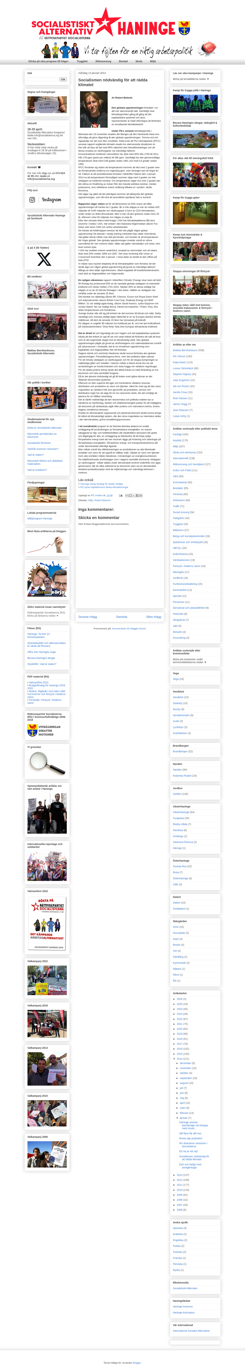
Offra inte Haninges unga (41, 652)
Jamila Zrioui (180, 392)
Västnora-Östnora (183, 842)
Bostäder (178, 488)
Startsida (121, 616)
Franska (177, 1258)
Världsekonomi (181, 560)
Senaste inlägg (87, 616)
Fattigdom (178, 518)
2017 (180, 1043)
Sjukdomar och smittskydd (188, 542)
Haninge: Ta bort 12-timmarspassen (39, 635)
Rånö (176, 974)
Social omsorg (181, 512)
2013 (180, 1175)
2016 (180, 1048)
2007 (180, 1204)
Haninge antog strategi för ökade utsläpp (101, 484)
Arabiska (178, 1234)
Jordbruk (178, 577)
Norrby (177, 709)
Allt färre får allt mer (190, 1133)
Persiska (178, 1264)
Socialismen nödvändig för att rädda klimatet (194, 1158)
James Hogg (180, 404)
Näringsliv (178, 572)
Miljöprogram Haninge (39, 518)
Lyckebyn (178, 727)
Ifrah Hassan (180, 398)
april (182, 1102)
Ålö (175, 980)
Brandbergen (180, 751)
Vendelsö (178, 697)
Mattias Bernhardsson (185, 350)
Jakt (175, 625)
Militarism (178, 530)
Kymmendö (179, 962)
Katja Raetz (179, 362)
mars (183, 1107)
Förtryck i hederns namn (186, 566)
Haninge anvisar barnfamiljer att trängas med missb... (193, 1125)
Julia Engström (181, 380)
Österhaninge (180, 878)
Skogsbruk (179, 619)
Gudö (176, 721)
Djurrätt (177, 596)
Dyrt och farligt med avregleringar (190, 1166)
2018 (180, 1038)
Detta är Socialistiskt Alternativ (44, 427)
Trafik (176, 506)
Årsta (176, 872)
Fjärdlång (178, 956)
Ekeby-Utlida (180, 824)
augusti (184, 1083)
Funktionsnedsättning (185, 583)
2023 (180, 1013)
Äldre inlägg (153, 616)
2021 (180, 1023)
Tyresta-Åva (180, 866)
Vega (176, 679)
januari (184, 1117)
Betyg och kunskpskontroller (189, 536)
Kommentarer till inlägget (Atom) (129, 628)
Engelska (178, 1240)
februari (184, 1113)
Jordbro (177, 793)
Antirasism (179, 500)
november (186, 1068)
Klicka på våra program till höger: (49, 61)
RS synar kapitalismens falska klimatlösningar (104, 487)
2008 (180, 1199)
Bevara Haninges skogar (41, 658)
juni (182, 1092)
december (186, 1063)
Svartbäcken (180, 733)
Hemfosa (178, 830)
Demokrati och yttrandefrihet (189, 607)
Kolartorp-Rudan (182, 775)
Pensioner (178, 602)
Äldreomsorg (103, 61)
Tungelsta (178, 818)
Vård (175, 476)
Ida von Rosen (181, 386)
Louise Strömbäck (183, 368)
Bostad (123, 61)
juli (182, 1088)
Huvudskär (179, 932)
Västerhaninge (181, 812)
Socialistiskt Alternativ (185, 1288)
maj (182, 1098)
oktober (184, 1073)
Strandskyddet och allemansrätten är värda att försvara (46, 645)
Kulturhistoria (180, 554)
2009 (180, 1194)
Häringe (177, 848)
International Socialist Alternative (191, 1330)
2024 (180, 1009)
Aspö (176, 938)
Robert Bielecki (102, 500)
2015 (180, 1053)
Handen (177, 769)
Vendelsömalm (181, 715)
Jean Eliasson (181, 410)
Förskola (178, 494)
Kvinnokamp (180, 482)
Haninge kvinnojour (184, 1312)
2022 (180, 1019)
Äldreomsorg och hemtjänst (188, 464)
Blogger (137, 1362)
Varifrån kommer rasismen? (43, 448)
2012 (180, 1179)
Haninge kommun (183, 1306)
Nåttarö (177, 968)
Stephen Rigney (182, 374)
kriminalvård (180, 589)
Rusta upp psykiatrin (190, 1138)
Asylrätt (177, 440)
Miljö (153, 61)
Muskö (176, 944)
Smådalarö (179, 908)
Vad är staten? (35, 454)
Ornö (176, 926)
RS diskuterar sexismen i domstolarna (193, 1145)
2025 (180, 1004)
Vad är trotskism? (37, 469)
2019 (180, 1033)
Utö (175, 950)
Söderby (177, 703)
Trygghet (82, 61)
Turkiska (177, 1252)
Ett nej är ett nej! (188, 1151)
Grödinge (178, 836)
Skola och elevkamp (184, 452)
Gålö (175, 884)
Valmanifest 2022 (38, 682)
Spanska (178, 1228)
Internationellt (180, 458)
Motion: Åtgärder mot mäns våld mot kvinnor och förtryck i (46, 694)
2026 (180, 998)
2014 (180, 1058)
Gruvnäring (179, 637)
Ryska (176, 1270)
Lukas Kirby (179, 416)
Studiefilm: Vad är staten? (41, 664)
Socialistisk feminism (39, 442)
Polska (177, 1245)
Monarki (177, 631)
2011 (180, 1184)
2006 (180, 1209)
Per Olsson (179, 356)
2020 (180, 1028)
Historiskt (178, 613)
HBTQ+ (177, 548)
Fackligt (177, 434)
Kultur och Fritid (182, 470)
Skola (139, 61)
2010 (180, 1189)
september (186, 1078)
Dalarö (176, 902)
